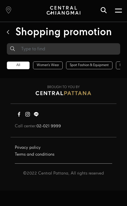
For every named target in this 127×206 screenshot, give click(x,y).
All (18, 65)
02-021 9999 (48, 126)
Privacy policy (28, 147)
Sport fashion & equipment (89, 65)
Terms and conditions (34, 154)
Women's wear (48, 65)
